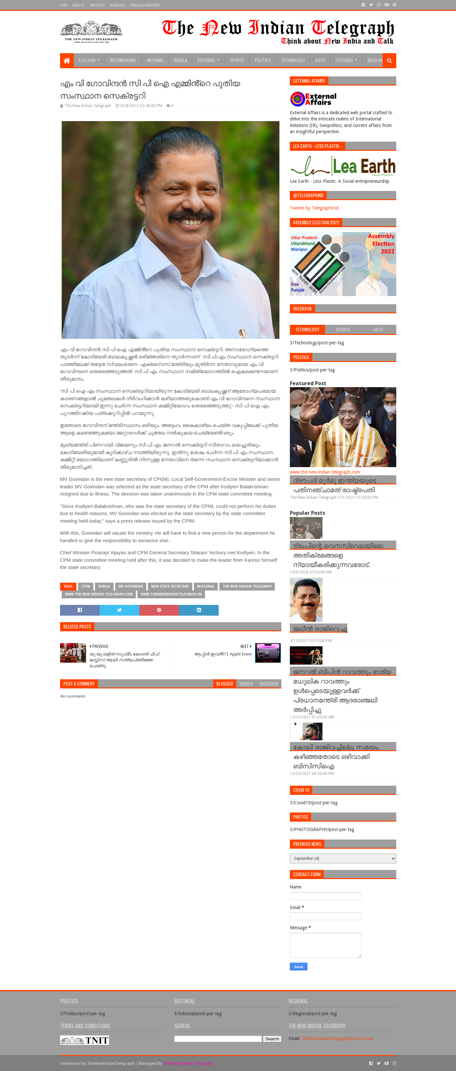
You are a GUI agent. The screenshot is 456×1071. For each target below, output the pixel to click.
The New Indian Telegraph (247, 586)
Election (87, 59)
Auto (320, 59)
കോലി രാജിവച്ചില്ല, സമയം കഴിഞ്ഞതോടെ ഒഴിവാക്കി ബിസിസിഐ (335, 756)
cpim (85, 586)
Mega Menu (378, 59)
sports (237, 59)
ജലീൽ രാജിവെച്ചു (320, 628)
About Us (78, 5)
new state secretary (170, 586)
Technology (293, 59)
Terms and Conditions (145, 5)
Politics (263, 59)
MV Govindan (130, 586)
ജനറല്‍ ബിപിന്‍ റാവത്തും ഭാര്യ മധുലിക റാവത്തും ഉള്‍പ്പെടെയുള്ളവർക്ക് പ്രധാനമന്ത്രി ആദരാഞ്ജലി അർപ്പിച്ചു (342, 690)
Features (344, 59)
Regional (205, 586)
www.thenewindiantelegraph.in (171, 594)
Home (63, 5)
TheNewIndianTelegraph (110, 1063)
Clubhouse (117, 5)
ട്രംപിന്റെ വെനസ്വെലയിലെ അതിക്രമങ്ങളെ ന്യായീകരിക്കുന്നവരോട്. (338, 554)
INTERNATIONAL (123, 59)
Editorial (206, 59)
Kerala (180, 59)
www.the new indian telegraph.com (99, 594)
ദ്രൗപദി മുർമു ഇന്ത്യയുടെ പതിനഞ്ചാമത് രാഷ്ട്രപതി (334, 484)
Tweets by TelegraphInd (314, 208)
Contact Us (97, 5)
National (155, 59)
